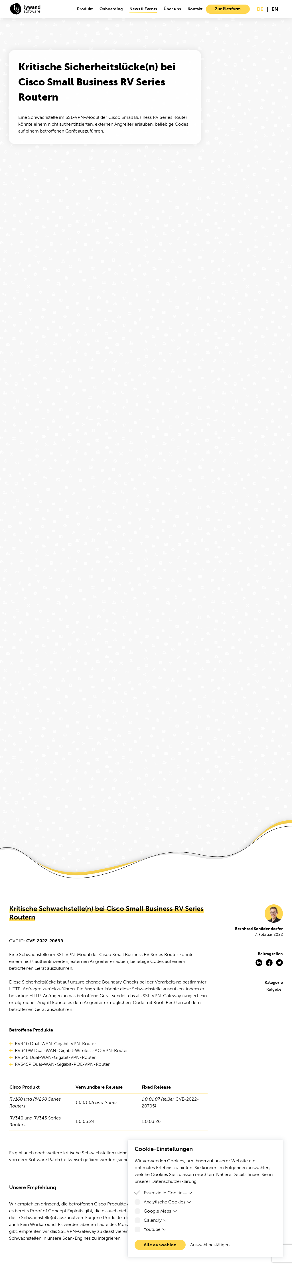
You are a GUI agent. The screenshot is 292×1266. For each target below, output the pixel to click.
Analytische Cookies (167, 1202)
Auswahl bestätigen (210, 1244)
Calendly (156, 1220)
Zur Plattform (228, 9)
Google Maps (160, 1211)
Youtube (155, 1229)
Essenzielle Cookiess (168, 1192)
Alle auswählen (160, 1244)
